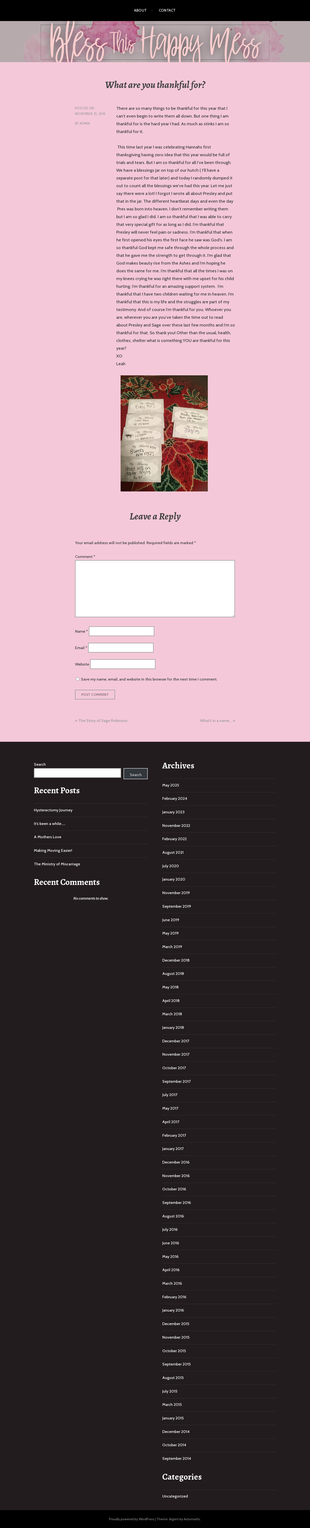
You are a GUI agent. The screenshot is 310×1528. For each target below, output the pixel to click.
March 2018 (172, 1014)
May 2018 (170, 987)
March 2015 (172, 1404)
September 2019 (176, 906)
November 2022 (176, 825)
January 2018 (173, 1027)
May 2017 (170, 1108)
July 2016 (170, 1229)
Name (81, 631)
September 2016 (176, 1202)
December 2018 (176, 960)
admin (85, 123)
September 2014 (176, 1458)
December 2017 (175, 1041)
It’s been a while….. (49, 823)
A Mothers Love (47, 837)
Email (81, 647)
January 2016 (173, 1310)
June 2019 (170, 920)
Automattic (192, 1519)
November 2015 (175, 1337)
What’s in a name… (216, 720)
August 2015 (173, 1377)
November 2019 (176, 892)
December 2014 (176, 1431)
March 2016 (172, 1283)
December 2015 (175, 1323)
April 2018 (171, 1000)
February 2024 (174, 798)
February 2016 (174, 1297)
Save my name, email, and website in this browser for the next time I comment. (149, 679)
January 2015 (173, 1418)
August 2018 (173, 973)
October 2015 (174, 1351)
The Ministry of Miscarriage (57, 864)
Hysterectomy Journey (53, 810)
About (140, 10)
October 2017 (174, 1068)
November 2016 (176, 1175)
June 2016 (170, 1243)
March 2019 (172, 946)
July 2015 (169, 1391)
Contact (167, 10)
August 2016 (173, 1216)
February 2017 (174, 1135)
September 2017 (176, 1081)
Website (82, 664)
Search (40, 764)
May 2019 (170, 933)
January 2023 (173, 812)
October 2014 (174, 1445)
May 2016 (170, 1256)
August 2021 (173, 852)
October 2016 (174, 1189)
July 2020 (170, 866)
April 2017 (170, 1122)
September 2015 (176, 1364)
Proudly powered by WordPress (131, 1519)
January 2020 (173, 879)
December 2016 (175, 1162)
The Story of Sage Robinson (102, 720)
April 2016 (170, 1270)
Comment (85, 556)
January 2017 (173, 1148)
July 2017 (169, 1094)
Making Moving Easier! (53, 850)
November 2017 (175, 1054)
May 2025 (170, 785)
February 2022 (174, 839)
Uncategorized (175, 1496)
